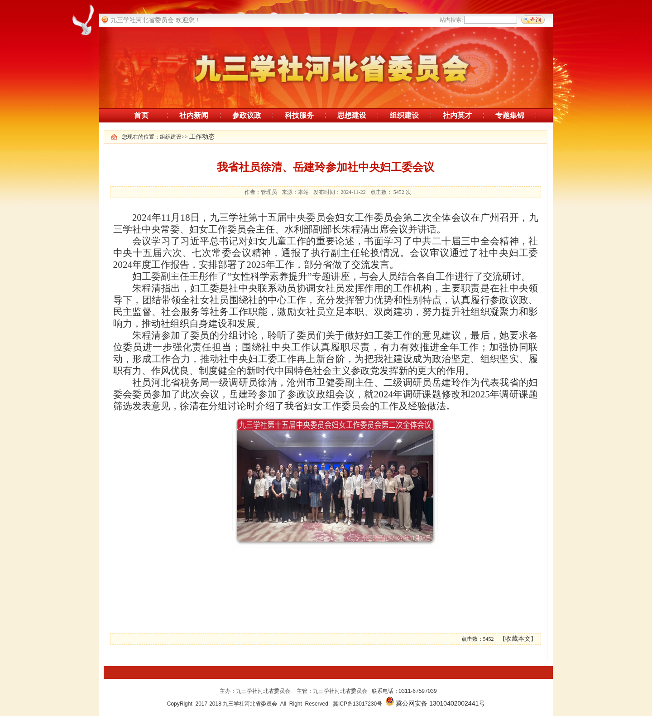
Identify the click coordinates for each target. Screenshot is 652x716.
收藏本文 (518, 638)
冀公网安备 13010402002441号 (440, 703)
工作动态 (202, 136)
